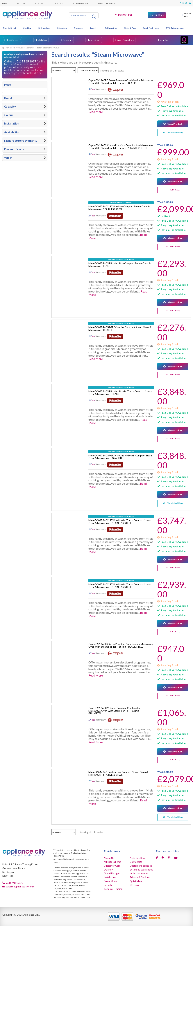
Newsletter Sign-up (106, 3)
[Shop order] (63, 70)
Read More (95, 111)
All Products (18, 48)
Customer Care (112, 864)
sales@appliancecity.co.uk (20, 885)
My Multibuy (157, 15)
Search (94, 16)
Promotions (110, 880)
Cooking (27, 28)
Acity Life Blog (137, 856)
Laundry (93, 28)
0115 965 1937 (123, 15)
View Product (175, 124)
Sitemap (134, 883)
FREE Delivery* (13, 40)
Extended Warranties (141, 868)
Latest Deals (94, 40)
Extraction (62, 28)
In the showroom (80, 3)
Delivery (108, 868)
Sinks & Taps (130, 28)
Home (4, 3)
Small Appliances (151, 28)
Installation (41, 40)
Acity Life (39, 3)
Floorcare (78, 28)
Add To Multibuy (175, 190)
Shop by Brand (9, 28)
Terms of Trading (113, 887)
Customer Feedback (141, 864)
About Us (21, 3)
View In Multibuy (175, 133)
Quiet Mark (136, 880)
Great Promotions (125, 40)
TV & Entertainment (175, 28)
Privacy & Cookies (140, 876)
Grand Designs (112, 872)
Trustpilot (163, 40)
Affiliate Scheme (112, 860)
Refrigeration (111, 28)
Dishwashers (44, 28)
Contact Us (57, 3)
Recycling (68, 40)
